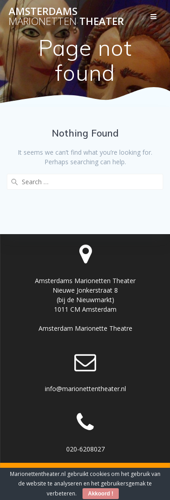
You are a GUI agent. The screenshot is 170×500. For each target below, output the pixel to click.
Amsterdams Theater (66, 16)
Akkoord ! (100, 493)
